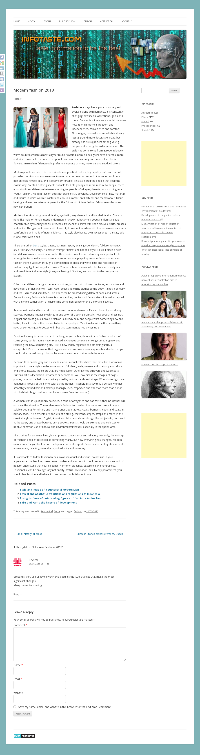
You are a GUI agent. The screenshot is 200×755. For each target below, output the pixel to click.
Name (18, 665)
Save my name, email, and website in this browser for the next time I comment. (64, 707)
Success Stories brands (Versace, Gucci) (101, 534)
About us (126, 21)
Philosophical (67, 21)
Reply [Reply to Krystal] (17, 594)
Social (47, 21)
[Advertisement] (163, 163)
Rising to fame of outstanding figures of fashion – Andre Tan (60, 498)
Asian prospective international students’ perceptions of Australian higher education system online (163, 280)
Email (18, 679)
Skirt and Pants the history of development (48, 502)
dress (36, 245)
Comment (20, 625)
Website (18, 693)
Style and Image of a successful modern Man (49, 489)
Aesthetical (107, 21)
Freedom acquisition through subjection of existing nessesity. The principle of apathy (163, 250)
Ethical (88, 21)
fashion (78, 511)
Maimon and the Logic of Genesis (159, 364)
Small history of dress (28, 534)
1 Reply (17, 98)
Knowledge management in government (163, 241)
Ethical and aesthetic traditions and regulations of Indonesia (60, 494)
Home (17, 21)
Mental (32, 21)
